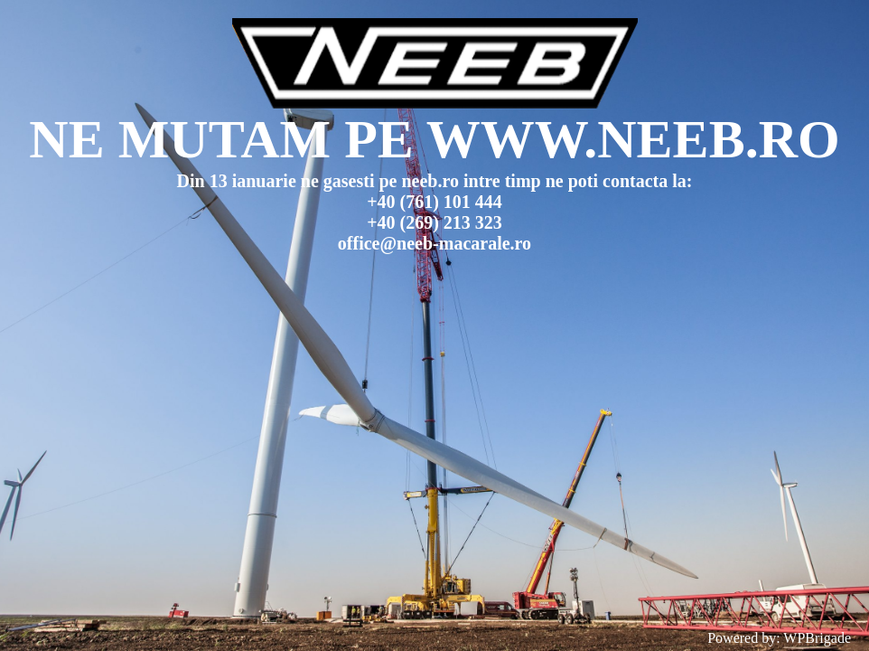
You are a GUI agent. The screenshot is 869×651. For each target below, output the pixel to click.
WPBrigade (817, 638)
